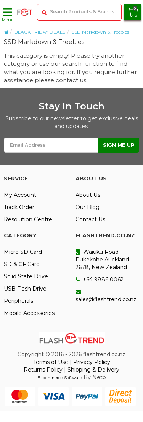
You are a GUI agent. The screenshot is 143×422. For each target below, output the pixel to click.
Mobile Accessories (29, 313)
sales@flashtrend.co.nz (106, 296)
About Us (88, 195)
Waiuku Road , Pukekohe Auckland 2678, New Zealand (102, 259)
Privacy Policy (91, 362)
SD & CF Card (22, 264)
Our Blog (88, 207)
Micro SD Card (23, 251)
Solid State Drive (26, 276)
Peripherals (18, 300)
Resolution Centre (28, 219)
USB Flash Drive (25, 288)
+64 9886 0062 (100, 279)
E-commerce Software (59, 377)
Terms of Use (50, 362)
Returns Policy (43, 369)
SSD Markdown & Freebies (100, 32)
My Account (20, 195)
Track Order (19, 207)
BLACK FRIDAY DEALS (39, 32)
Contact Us (90, 219)
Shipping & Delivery (93, 369)
